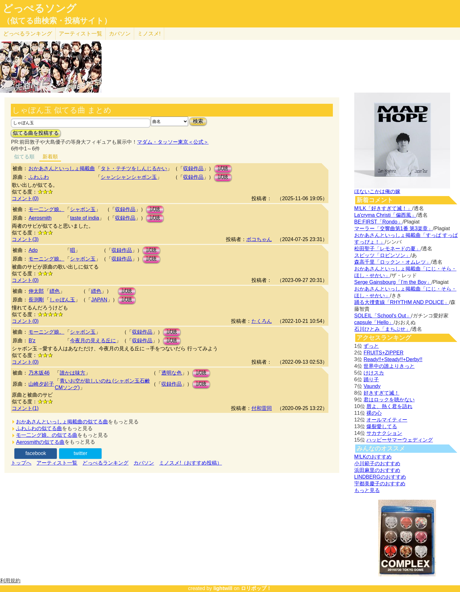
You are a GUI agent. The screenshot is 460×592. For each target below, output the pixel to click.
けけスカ (374, 373)
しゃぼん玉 (62, 299)
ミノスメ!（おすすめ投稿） (190, 463)
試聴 (223, 168)
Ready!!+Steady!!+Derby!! (393, 359)
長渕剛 (36, 299)
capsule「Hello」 (374, 322)
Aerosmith (39, 218)
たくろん (261, 321)
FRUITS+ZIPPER (383, 352)
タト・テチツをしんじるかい (134, 168)
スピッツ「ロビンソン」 (382, 255)
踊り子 (371, 379)
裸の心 (374, 413)
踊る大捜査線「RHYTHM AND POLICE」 (401, 302)
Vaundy (372, 386)
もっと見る (367, 490)
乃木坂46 (39, 373)
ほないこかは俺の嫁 (377, 191)
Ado (32, 250)
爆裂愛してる (381, 426)
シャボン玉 (83, 209)
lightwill (223, 588)
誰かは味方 (72, 373)
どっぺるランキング (105, 463)
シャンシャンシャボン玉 (129, 177)
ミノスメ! (149, 34)
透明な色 (171, 373)
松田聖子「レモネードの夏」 (387, 248)
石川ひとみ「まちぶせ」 (382, 329)
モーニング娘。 (46, 259)
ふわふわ (38, 177)
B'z (31, 340)
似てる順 (24, 156)
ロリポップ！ (256, 588)
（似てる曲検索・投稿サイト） (57, 21)
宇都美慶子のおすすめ (379, 483)
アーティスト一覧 (56, 463)
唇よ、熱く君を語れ (389, 406)
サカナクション (384, 433)
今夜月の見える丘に (93, 340)
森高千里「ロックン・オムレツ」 (392, 262)
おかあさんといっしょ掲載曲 (61, 168)
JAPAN (99, 299)
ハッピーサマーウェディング (399, 440)
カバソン (120, 34)
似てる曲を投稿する (36, 133)
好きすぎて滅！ (381, 393)
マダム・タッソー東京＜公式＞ (173, 142)
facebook (35, 453)
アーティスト (80, 34)
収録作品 (193, 168)
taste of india (84, 218)
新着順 (50, 156)
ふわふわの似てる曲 (39, 428)
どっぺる (27, 34)
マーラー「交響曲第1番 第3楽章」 (393, 228)
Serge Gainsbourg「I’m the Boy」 (393, 282)
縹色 (55, 291)
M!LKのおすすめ (373, 456)
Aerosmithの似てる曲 (40, 442)
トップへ (21, 463)
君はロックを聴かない (389, 399)
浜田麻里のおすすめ (377, 470)
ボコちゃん (259, 239)
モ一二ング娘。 (46, 209)
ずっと (371, 346)
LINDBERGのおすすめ (380, 477)
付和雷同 (261, 408)
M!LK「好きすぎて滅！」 (383, 208)
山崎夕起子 (41, 384)
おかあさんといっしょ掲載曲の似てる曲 (62, 421)
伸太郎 (36, 291)
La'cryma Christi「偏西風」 (385, 215)
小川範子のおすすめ (377, 463)
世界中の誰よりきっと (389, 366)
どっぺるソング (39, 8)
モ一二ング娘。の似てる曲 (46, 435)
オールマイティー (386, 419)
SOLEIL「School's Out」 (382, 315)
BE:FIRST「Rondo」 (378, 221)
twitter (81, 453)
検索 (198, 121)
